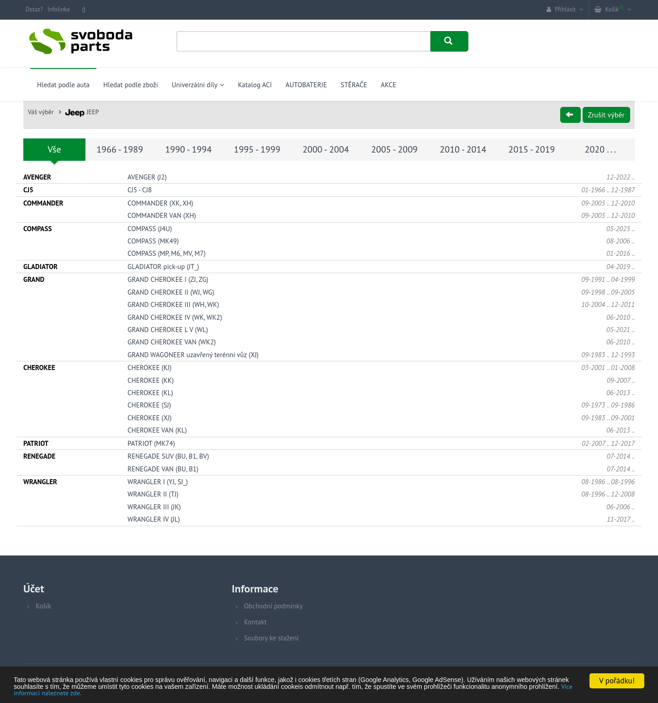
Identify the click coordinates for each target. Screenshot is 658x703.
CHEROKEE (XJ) (149, 417)
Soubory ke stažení (271, 638)
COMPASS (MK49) (153, 240)
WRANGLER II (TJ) (153, 494)
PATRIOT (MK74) (151, 443)
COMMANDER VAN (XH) (161, 215)
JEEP (82, 112)
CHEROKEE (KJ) (149, 367)
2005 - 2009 (394, 149)
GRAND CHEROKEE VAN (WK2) (171, 342)
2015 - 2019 (532, 149)
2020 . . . (600, 149)
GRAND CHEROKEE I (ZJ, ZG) (167, 279)
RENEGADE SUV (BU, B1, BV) (168, 456)
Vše (54, 149)
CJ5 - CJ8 (139, 189)
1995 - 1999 (257, 149)
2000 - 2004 (325, 149)
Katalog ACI (255, 84)
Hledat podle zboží (130, 84)
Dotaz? (34, 9)
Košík (43, 606)
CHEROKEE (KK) (150, 379)
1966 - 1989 (119, 149)
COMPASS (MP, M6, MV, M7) (166, 253)
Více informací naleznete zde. (286, 692)
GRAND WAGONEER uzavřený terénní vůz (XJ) (193, 354)
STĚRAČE (353, 84)
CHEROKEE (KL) (150, 392)
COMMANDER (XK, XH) (160, 202)
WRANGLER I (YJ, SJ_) (157, 481)
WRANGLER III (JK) (154, 506)
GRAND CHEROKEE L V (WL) (167, 329)
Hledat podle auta (63, 84)
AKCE (388, 84)
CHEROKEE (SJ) (149, 405)
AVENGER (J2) (147, 176)
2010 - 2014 (463, 149)
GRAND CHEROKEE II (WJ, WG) (170, 291)
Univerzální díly (198, 84)
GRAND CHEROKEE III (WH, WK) (173, 304)
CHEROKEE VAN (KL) (157, 430)
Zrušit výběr (606, 114)
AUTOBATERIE (306, 84)
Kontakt (255, 622)
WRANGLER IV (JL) (153, 519)
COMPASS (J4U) (149, 228)
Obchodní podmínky (273, 606)
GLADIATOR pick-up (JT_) (163, 266)
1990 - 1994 (188, 149)
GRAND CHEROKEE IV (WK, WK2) (174, 316)
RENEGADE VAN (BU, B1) (162, 468)
